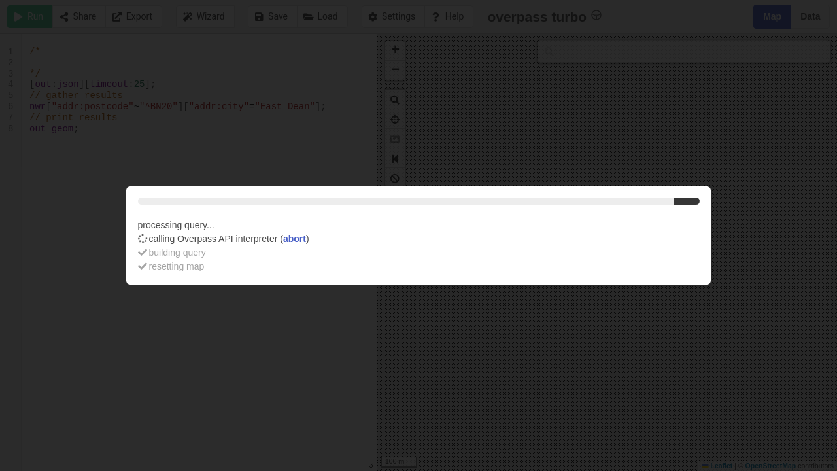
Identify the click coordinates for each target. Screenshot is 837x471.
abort (294, 239)
